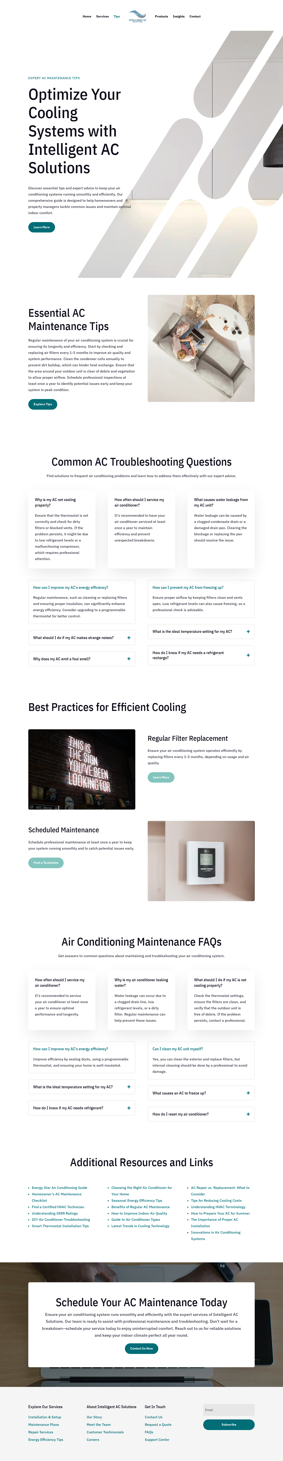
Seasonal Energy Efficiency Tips (136, 1200)
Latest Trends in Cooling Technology (140, 1226)
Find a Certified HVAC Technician (58, 1207)
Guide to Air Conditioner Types (135, 1219)
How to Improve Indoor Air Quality (139, 1213)
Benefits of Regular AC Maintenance (140, 1207)
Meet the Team (99, 1424)
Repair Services (40, 1432)
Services (102, 16)
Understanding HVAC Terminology (218, 1207)
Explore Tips (43, 404)
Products (161, 16)
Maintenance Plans (43, 1424)
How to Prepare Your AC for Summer (220, 1213)
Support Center (157, 1439)
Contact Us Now (141, 1348)
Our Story (94, 1417)
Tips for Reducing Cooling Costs (216, 1200)
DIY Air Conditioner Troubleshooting (61, 1219)
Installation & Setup (44, 1417)
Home (87, 16)
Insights (179, 16)
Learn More (42, 227)
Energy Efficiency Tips (45, 1439)
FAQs (149, 1432)
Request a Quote (158, 1424)
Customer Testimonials (105, 1432)
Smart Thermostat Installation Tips (60, 1226)
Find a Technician (46, 863)
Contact (195, 16)
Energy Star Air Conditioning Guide (59, 1187)
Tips (117, 16)
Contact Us (154, 1417)
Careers (93, 1439)
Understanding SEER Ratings (55, 1213)
